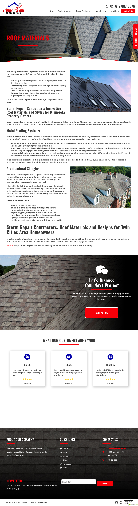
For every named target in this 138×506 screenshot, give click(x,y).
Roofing (65, 452)
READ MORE (27, 383)
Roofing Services (64, 11)
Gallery (65, 467)
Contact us (10, 245)
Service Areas (99, 11)
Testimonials (67, 464)
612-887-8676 (112, 460)
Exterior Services (82, 11)
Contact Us (128, 11)
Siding (65, 460)
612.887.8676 (125, 6)
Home (52, 11)
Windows (65, 456)
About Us (114, 11)
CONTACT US (102, 313)
